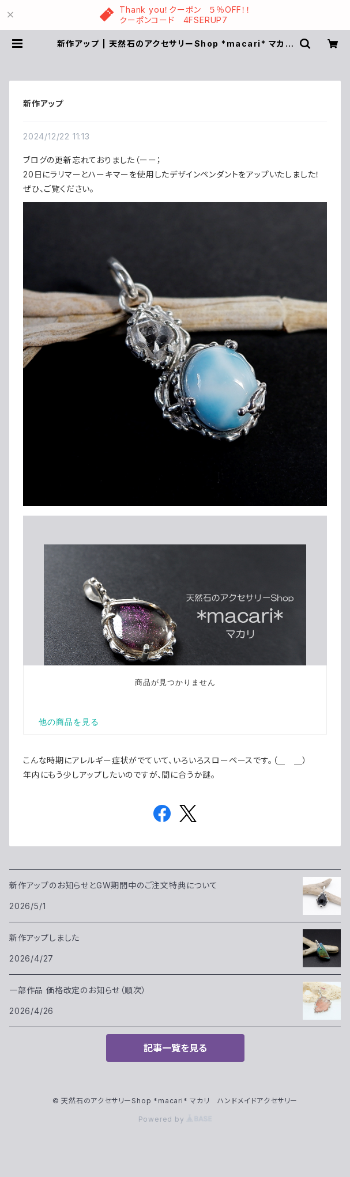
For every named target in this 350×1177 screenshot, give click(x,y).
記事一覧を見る (175, 1048)
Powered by (175, 1119)
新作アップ (43, 103)
